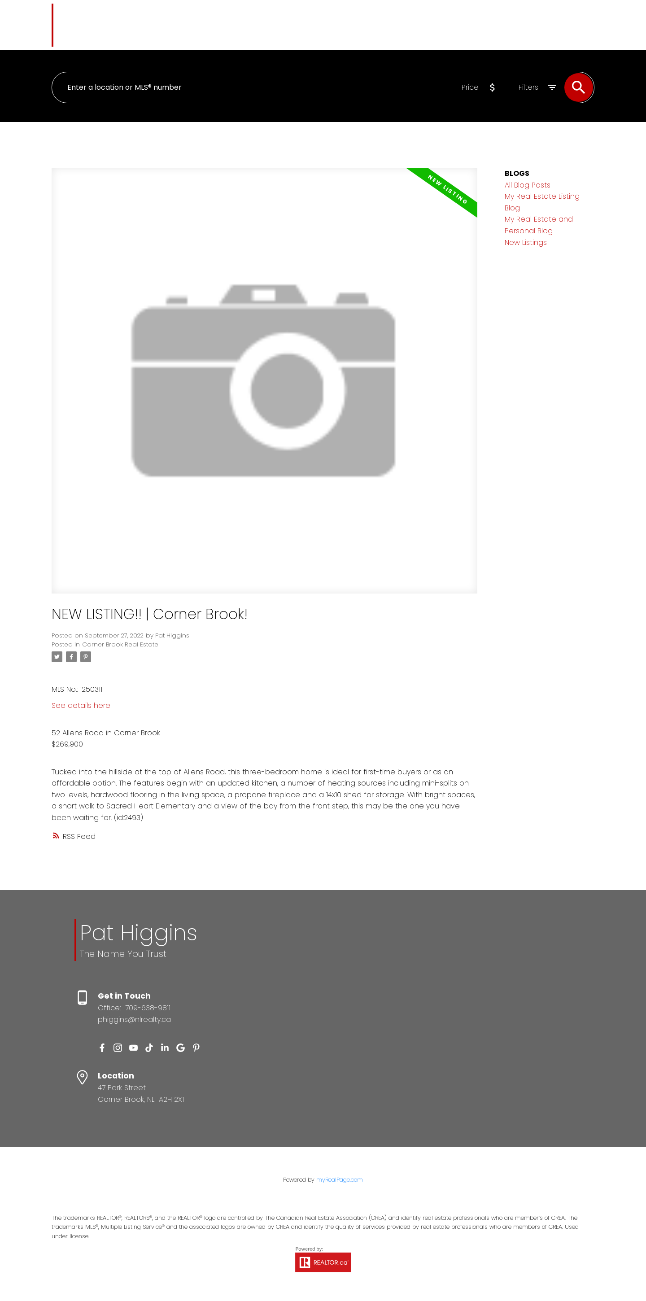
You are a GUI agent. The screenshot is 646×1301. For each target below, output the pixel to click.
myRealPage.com (339, 1180)
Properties (253, 24)
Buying (303, 24)
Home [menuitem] (213, 24)
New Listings (526, 242)
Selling (346, 24)
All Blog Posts (527, 185)
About (418, 24)
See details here (81, 705)
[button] (102, 1047)
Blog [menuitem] (386, 24)
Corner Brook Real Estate (120, 644)
